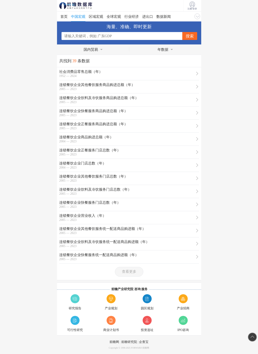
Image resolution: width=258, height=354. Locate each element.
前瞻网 (114, 342)
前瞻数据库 (81, 5)
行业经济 (131, 17)
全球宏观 (114, 17)
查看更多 (129, 271)
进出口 (147, 17)
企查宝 (143, 342)
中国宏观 (78, 17)
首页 (64, 17)
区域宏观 (96, 17)
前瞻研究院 (129, 342)
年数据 (163, 49)
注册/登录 (192, 6)
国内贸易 (91, 49)
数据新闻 (163, 17)
